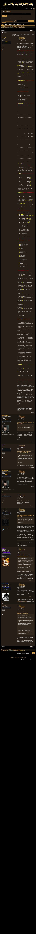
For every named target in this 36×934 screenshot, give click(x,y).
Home (2, 24)
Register (21, 24)
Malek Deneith (5, 583)
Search (10, 24)
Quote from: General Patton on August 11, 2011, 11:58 (24, 452)
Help (6, 24)
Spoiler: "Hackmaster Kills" (22, 601)
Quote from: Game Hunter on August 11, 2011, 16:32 (24, 555)
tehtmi (3, 548)
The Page (4, 494)
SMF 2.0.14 (12, 657)
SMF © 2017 (17, 657)
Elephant (4, 37)
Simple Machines (23, 657)
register (9, 11)
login (6, 11)
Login (17, 24)
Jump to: (19, 653)
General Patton (5, 415)
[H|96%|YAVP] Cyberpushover (22, 38)
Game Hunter (10, 27)
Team (13, 24)
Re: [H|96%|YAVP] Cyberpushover (22, 416)
